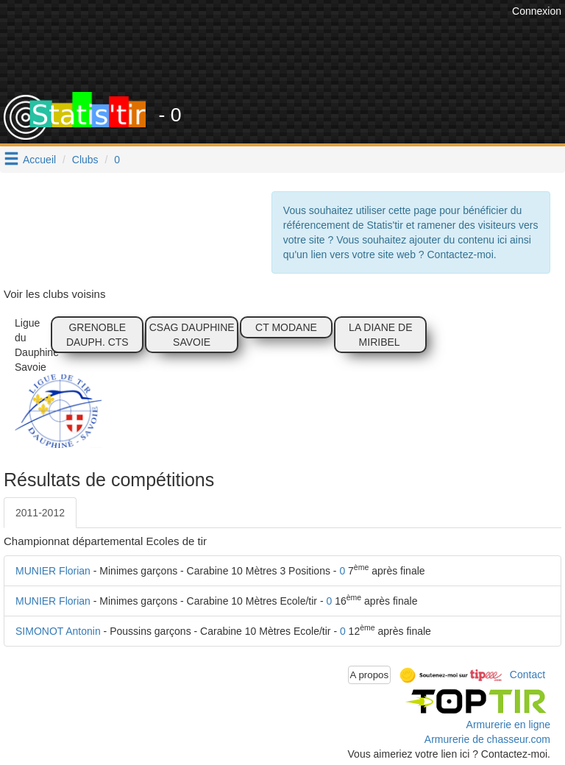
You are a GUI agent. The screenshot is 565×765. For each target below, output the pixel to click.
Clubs (85, 160)
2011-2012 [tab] (40, 513)
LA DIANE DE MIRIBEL (380, 334)
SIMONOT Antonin (58, 631)
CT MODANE (286, 327)
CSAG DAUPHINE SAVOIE (192, 334)
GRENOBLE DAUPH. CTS (97, 334)
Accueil (39, 160)
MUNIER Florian (52, 571)
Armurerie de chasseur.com (487, 739)
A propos (369, 674)
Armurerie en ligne (508, 724)
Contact (527, 674)
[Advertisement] (293, 55)
